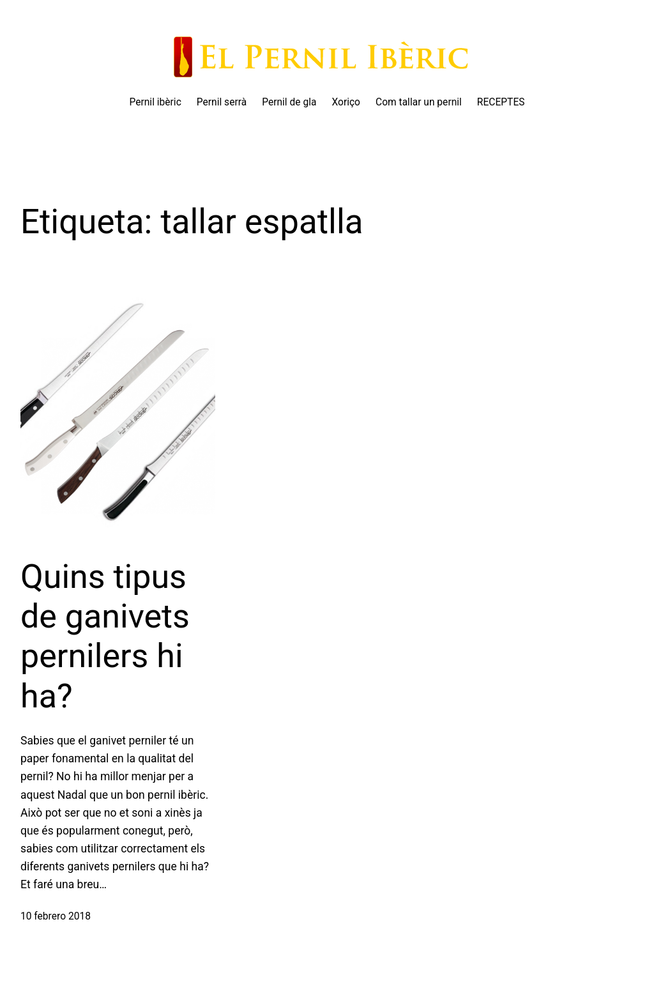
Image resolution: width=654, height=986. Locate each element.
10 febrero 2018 (55, 916)
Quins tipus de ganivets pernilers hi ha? (105, 636)
